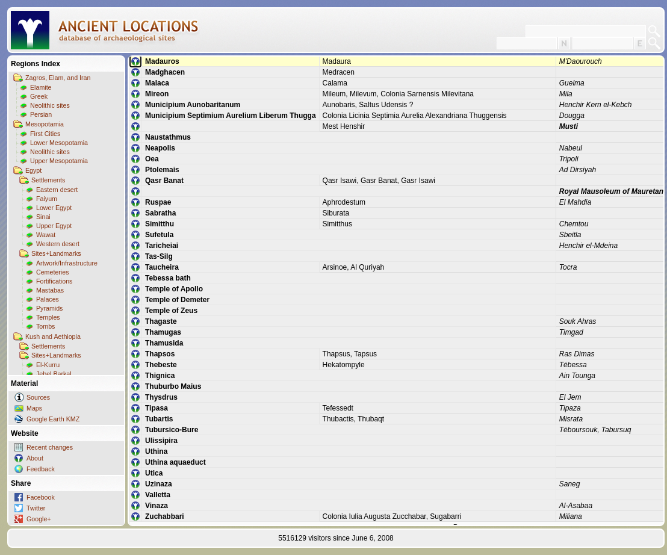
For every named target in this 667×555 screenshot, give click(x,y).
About (34, 458)
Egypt (33, 170)
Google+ (38, 518)
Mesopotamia (44, 124)
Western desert (57, 243)
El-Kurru (48, 364)
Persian (41, 114)
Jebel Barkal (54, 373)
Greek (39, 96)
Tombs (45, 326)
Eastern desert (57, 189)
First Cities (45, 133)
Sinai (43, 216)
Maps (34, 408)
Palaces (47, 299)
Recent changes (49, 447)
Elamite (41, 87)
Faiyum (46, 198)
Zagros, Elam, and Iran (57, 77)
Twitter (35, 508)
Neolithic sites (50, 105)
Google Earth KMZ (52, 419)
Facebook (40, 497)
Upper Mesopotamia (59, 160)
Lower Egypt (54, 207)
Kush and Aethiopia (53, 336)
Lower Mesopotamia (59, 142)
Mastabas (50, 290)
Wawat (45, 234)
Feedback (40, 469)
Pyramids (49, 308)
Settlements (48, 180)
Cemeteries (52, 272)
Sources (38, 397)
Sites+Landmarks (56, 253)
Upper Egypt (54, 225)
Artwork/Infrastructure (67, 263)
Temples (48, 317)
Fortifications (54, 281)
